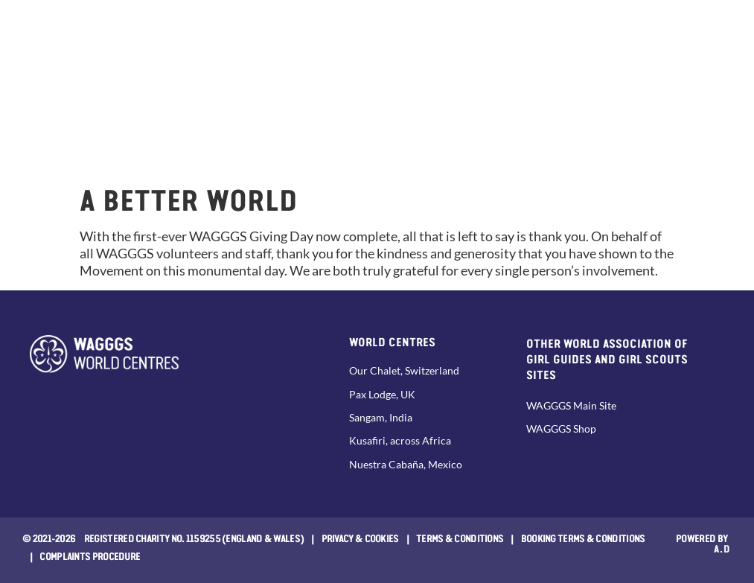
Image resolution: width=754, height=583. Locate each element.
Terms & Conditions (459, 537)
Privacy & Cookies (360, 537)
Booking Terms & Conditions (583, 537)
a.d (722, 548)
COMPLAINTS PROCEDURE (89, 555)
